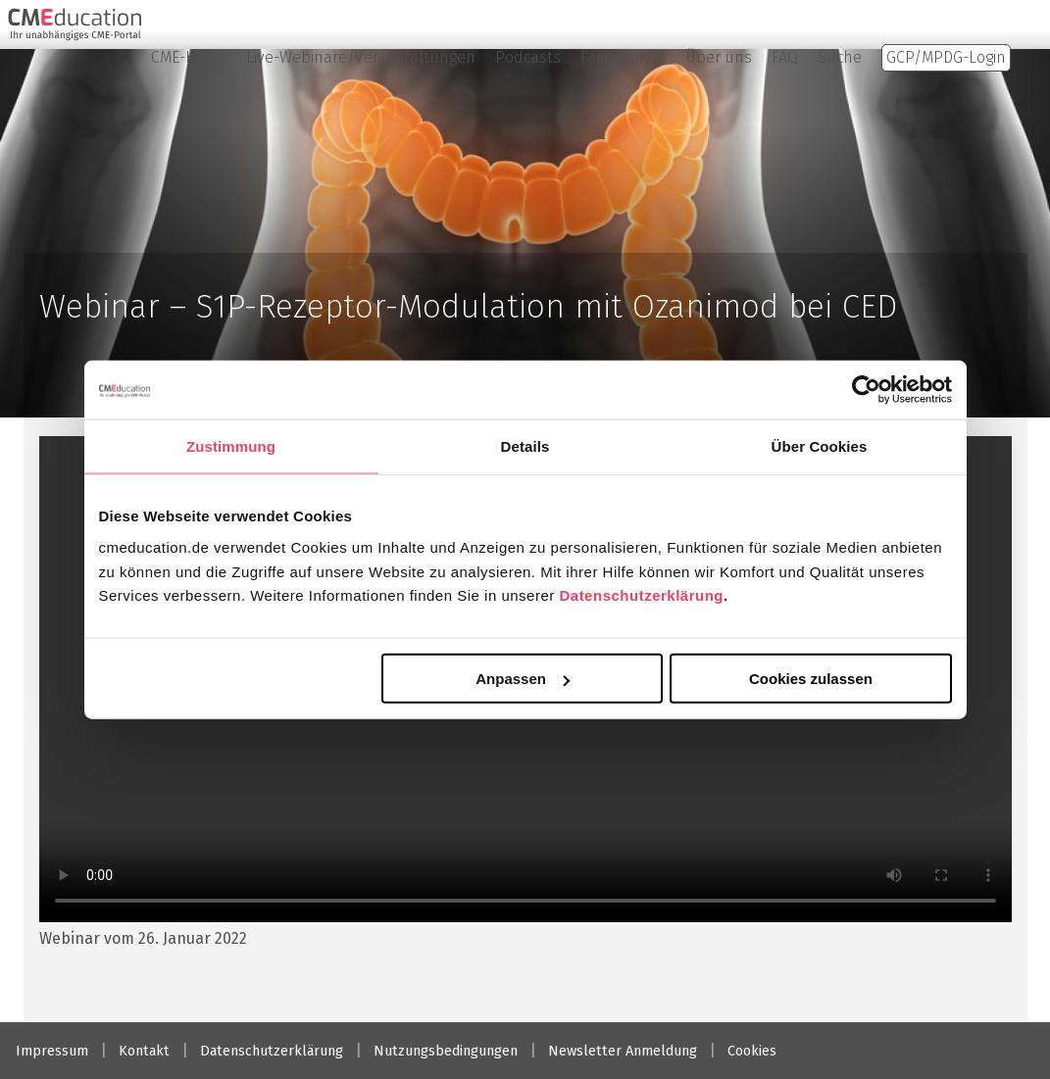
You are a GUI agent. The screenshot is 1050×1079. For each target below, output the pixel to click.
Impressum (52, 1051)
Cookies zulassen (811, 678)
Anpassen (522, 678)
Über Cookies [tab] (820, 445)
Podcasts (528, 57)
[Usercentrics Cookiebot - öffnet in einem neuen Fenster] (866, 389)
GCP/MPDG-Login (946, 57)
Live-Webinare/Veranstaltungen (360, 57)
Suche (840, 57)
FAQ (785, 57)
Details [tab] (525, 445)
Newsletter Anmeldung (622, 1051)
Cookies (751, 1051)
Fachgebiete (623, 57)
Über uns (718, 57)
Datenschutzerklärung (641, 595)
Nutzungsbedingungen (446, 1051)
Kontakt (144, 1051)
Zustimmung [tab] (230, 445)
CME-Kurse (188, 57)
